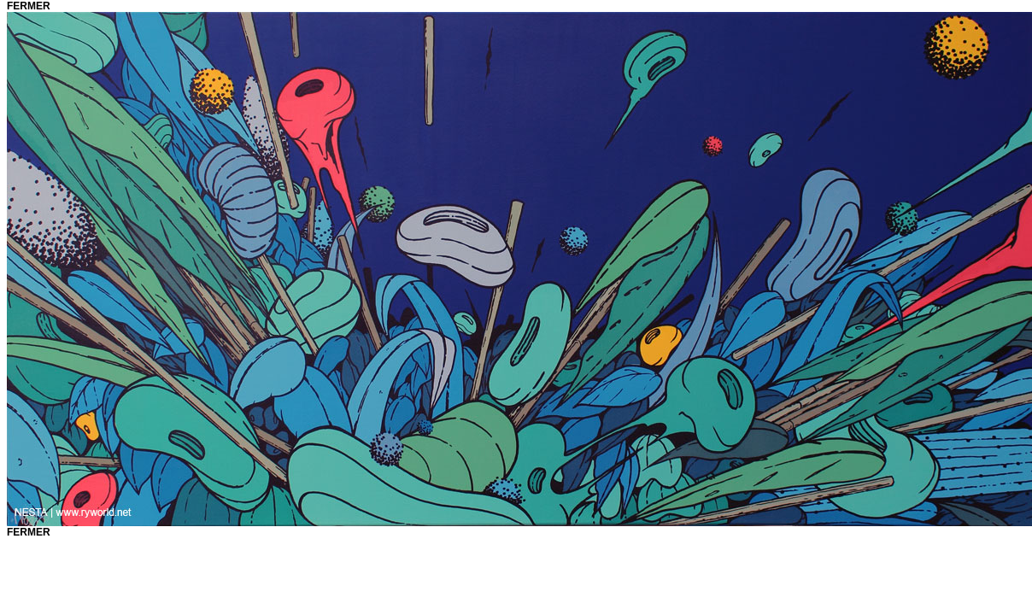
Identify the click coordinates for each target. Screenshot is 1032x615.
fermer (28, 6)
